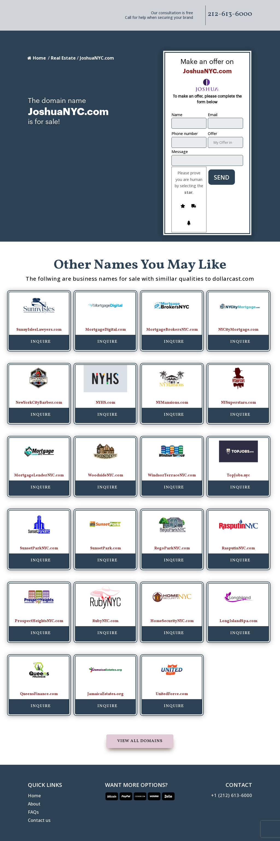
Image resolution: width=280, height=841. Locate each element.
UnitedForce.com (172, 694)
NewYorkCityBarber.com (39, 402)
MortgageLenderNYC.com (39, 475)
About (34, 804)
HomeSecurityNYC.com (172, 621)
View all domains (139, 741)
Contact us (39, 820)
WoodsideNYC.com (105, 475)
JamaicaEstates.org (106, 694)
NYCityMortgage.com (238, 329)
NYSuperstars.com (238, 402)
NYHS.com (105, 402)
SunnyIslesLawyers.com (39, 329)
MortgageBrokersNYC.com (172, 329)
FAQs (33, 812)
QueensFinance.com (39, 694)
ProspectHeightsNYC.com (39, 621)
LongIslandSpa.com (238, 621)
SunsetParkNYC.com (39, 548)
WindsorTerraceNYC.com (172, 475)
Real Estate (63, 58)
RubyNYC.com (105, 621)
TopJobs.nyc (238, 475)
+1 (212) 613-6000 (231, 795)
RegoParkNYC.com (172, 548)
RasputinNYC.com (238, 548)
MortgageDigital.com (105, 329)
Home (36, 58)
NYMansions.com (172, 402)
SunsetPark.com (105, 548)
